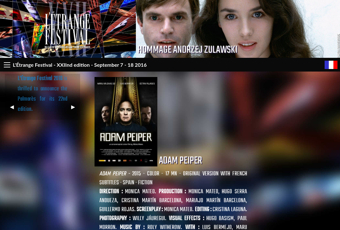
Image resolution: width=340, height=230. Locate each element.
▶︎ (75, 109)
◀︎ (14, 109)
